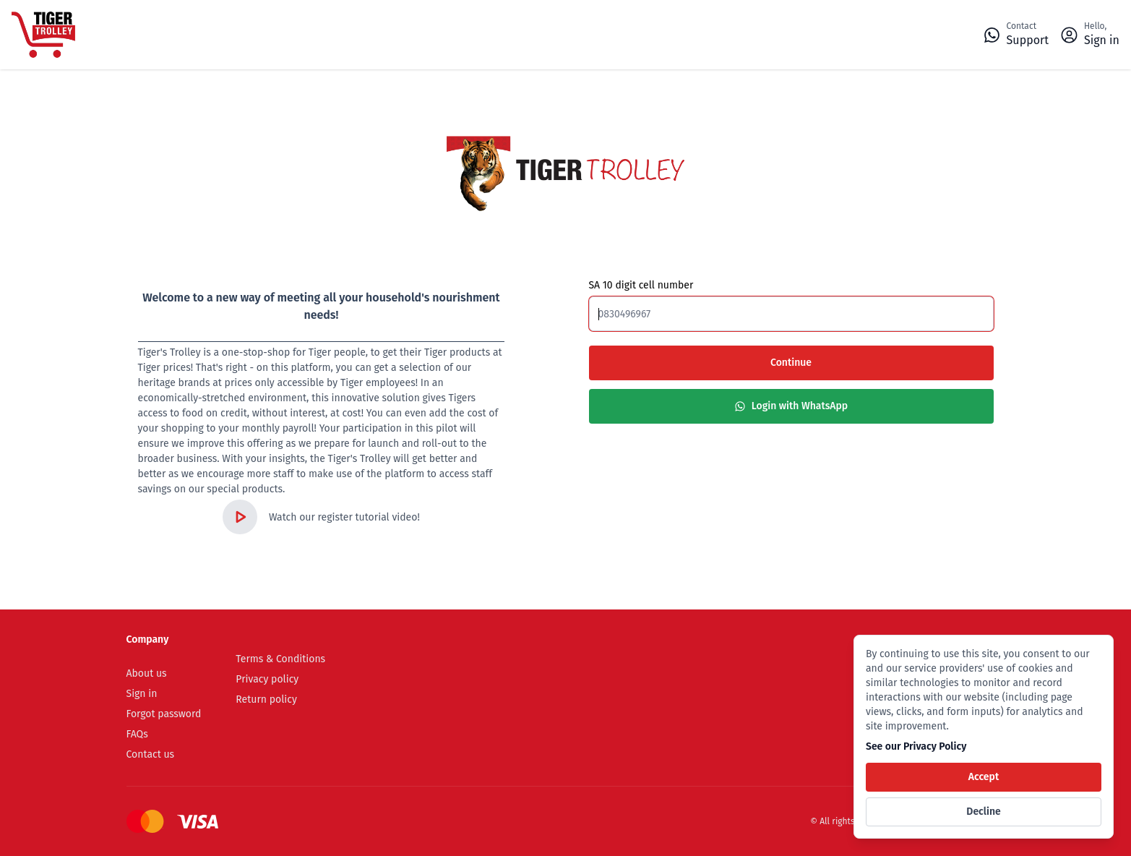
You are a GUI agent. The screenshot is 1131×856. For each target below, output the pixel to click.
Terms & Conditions (280, 659)
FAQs (137, 734)
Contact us (150, 754)
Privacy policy (267, 679)
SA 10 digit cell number (641, 286)
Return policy (266, 699)
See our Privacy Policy (916, 746)
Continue (791, 362)
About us (146, 673)
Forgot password (164, 714)
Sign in (142, 694)
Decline (983, 811)
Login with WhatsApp (791, 406)
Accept (983, 777)
